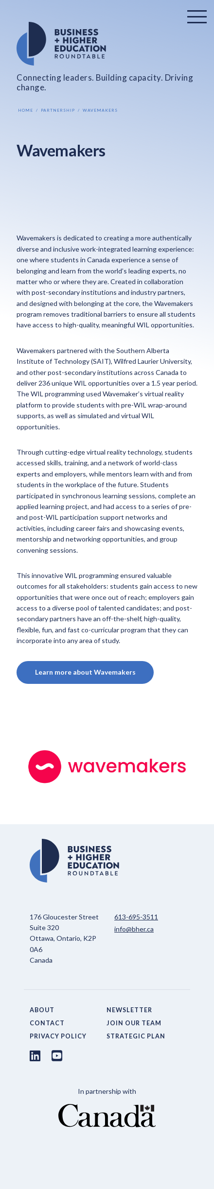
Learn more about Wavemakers (85, 672)
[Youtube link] (57, 1055)
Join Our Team (134, 1023)
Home (25, 110)
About (42, 1010)
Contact (47, 1023)
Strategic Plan (136, 1036)
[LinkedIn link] (35, 1055)
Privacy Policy (58, 1036)
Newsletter (129, 1010)
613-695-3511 (136, 917)
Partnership (58, 110)
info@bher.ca (134, 929)
